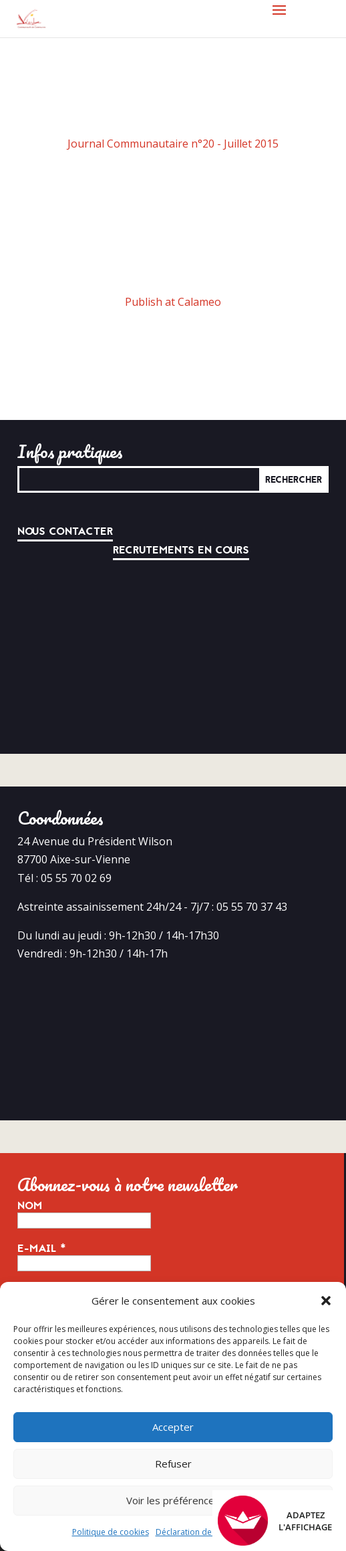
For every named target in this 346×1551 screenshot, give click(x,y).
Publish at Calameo (173, 301)
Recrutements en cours (181, 550)
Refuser (173, 1463)
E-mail (41, 1248)
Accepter (173, 1426)
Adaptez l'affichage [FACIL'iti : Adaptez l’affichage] (275, 1521)
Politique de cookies (110, 1532)
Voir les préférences (173, 1500)
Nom (29, 1205)
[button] (326, 1300)
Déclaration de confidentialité (212, 1532)
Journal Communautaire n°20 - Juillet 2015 (173, 143)
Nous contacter (65, 531)
